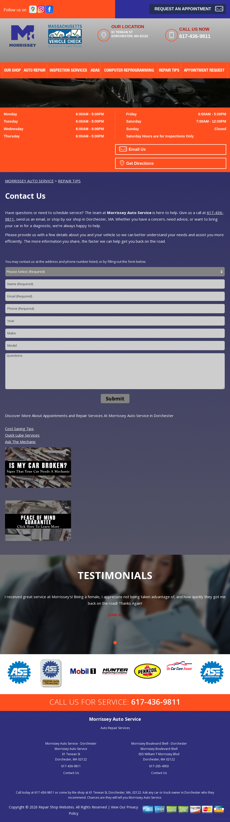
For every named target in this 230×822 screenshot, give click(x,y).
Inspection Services (68, 71)
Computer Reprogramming (129, 71)
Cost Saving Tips (19, 428)
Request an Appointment (188, 8)
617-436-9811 (195, 36)
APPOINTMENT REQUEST (204, 71)
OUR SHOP (12, 71)
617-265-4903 (159, 766)
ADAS (95, 71)
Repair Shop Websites (56, 807)
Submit (115, 398)
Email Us (132, 148)
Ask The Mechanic (20, 441)
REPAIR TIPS (169, 71)
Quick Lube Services (22, 435)
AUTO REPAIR (34, 71)
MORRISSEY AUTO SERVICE (29, 180)
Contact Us (71, 773)
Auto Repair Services (115, 728)
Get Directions (137, 163)
